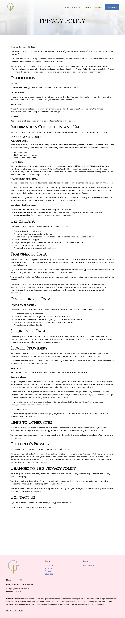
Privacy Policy (88, 565)
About (67, 7)
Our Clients (87, 7)
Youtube (48, 571)
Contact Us (49, 565)
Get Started (112, 7)
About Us (48, 568)
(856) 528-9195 (18, 580)
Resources (98, 7)
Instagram (49, 574)
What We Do (76, 7)
